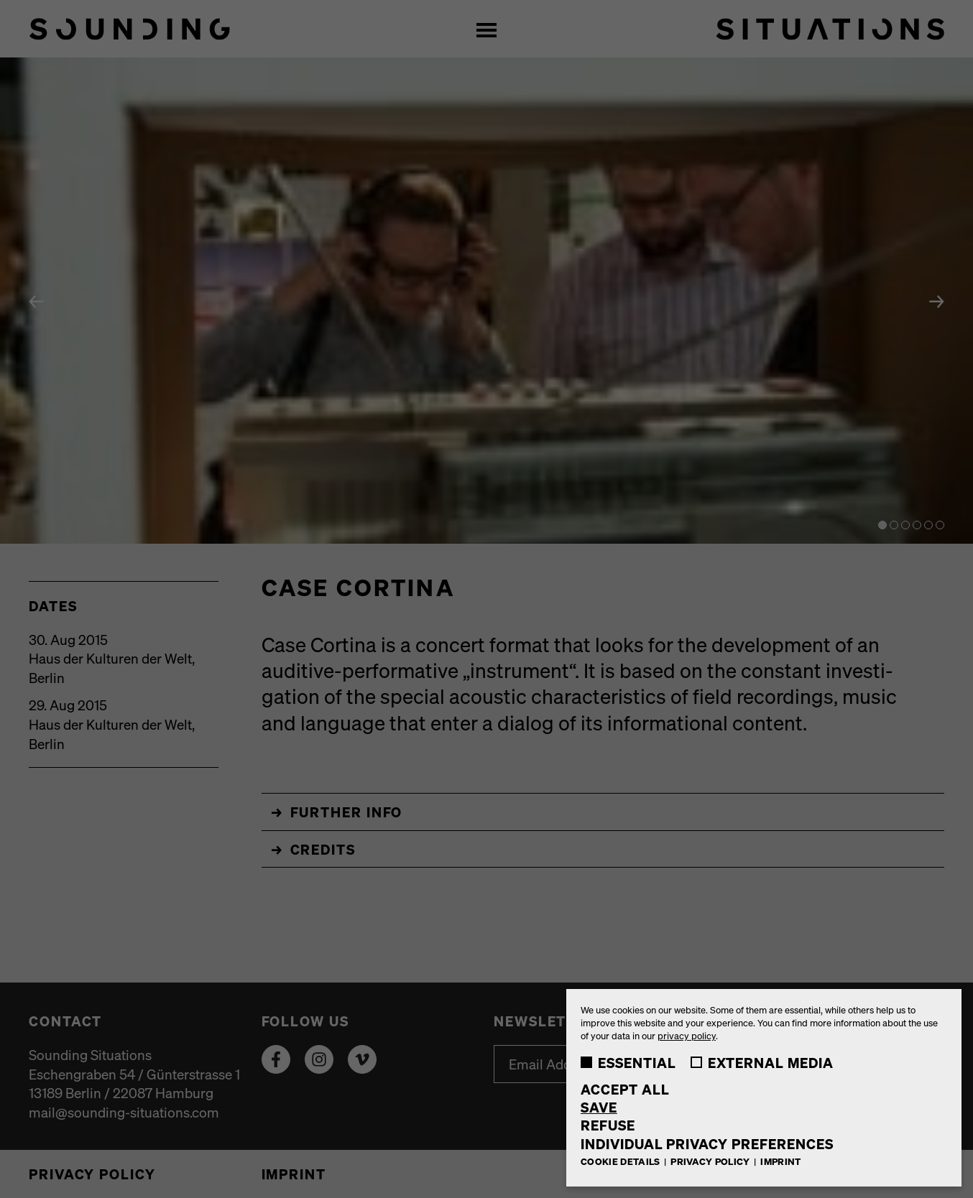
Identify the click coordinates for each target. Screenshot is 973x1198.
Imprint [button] (780, 1161)
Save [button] (599, 1107)
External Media (762, 1062)
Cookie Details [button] (622, 1161)
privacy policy (687, 1035)
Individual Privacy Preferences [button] (707, 1144)
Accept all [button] (625, 1089)
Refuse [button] (608, 1125)
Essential (628, 1062)
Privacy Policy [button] (711, 1161)
